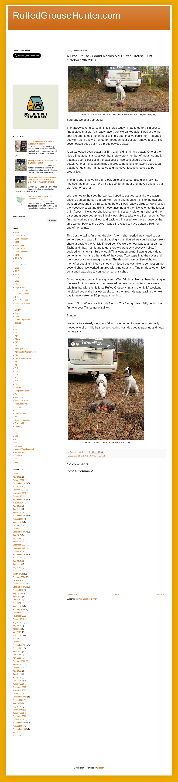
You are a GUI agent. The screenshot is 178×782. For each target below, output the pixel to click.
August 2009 (18, 700)
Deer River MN (21, 300)
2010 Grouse (20, 258)
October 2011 (18, 642)
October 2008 (18, 719)
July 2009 (17, 703)
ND (16, 371)
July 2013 (17, 593)
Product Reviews (22, 404)
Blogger (100, 768)
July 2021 (17, 477)
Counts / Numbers (23, 294)
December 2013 (19, 580)
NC (16, 368)
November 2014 (19, 548)
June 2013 (17, 596)
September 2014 (20, 554)
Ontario (18, 388)
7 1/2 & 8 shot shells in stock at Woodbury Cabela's (41, 143)
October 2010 (18, 668)
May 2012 (17, 632)
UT (16, 430)
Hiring (17, 326)
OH (16, 384)
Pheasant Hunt (21, 400)
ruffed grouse (20, 413)
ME (16, 342)
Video (17, 436)
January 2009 (18, 713)
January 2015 (18, 541)
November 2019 (19, 493)
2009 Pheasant (21, 252)
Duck (17, 307)
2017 (17, 271)
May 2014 (17, 567)
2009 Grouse (20, 248)
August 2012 (18, 622)
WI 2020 (18, 446)
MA (16, 336)
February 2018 (19, 525)
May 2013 (17, 600)
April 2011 (17, 658)
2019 (17, 274)
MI (16, 346)
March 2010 (18, 681)
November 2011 (19, 638)
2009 (17, 242)
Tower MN (19, 423)
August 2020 (18, 487)
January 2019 (18, 512)
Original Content (98, 456)
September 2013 (20, 587)
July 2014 (17, 561)
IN (16, 329)
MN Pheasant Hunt (23, 358)
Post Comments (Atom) (88, 599)
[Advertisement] (70, 37)
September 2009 (20, 697)
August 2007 (18, 726)
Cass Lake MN (21, 290)
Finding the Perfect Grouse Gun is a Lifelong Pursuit (42, 161)
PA (16, 394)
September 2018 (20, 516)
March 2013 (18, 606)
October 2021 (18, 474)
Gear (17, 316)
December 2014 (19, 545)
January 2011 (18, 664)
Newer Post (72, 594)
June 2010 (17, 674)
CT (16, 297)
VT (16, 439)
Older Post (159, 594)
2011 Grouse (20, 265)
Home (116, 594)
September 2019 (20, 499)
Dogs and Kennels (23, 303)
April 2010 (17, 677)
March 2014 (18, 574)
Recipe (18, 407)
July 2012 (17, 626)
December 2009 (19, 687)
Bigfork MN (19, 287)
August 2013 (18, 590)
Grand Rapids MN (81, 456)
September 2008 (20, 723)
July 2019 (17, 506)
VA (16, 433)
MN (90, 456)
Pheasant (19, 397)
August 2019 (18, 503)
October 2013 (18, 583)
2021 (17, 281)
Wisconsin (19, 452)
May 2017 (17, 538)
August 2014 (18, 558)
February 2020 (19, 490)
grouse (18, 323)
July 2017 (17, 535)
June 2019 (17, 509)
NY (16, 381)
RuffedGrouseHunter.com (67, 15)
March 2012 (18, 635)
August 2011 (18, 648)
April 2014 (17, 571)
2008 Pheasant (21, 239)
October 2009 (18, 694)
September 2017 (20, 532)
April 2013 (17, 603)
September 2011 (20, 645)
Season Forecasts (23, 420)
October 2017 (18, 529)
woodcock (19, 455)
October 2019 (18, 496)
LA (16, 333)
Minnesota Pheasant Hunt (26, 352)
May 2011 (17, 655)
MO (16, 362)
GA (16, 313)
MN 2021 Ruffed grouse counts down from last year (41, 197)
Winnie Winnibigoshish (24, 449)
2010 (17, 255)
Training (18, 426)
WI (16, 442)
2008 (17, 232)
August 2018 (18, 519)
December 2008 (19, 716)
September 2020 (20, 483)
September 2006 (20, 729)
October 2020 (18, 480)
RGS (17, 410)
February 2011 (19, 661)
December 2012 (19, 613)
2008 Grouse (20, 235)
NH (16, 375)
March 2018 (18, 522)
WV (16, 459)
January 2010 (18, 684)
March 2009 (18, 710)
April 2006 (17, 736)
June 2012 (17, 629)
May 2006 (17, 732)
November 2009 (19, 690)
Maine (17, 339)
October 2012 (18, 619)
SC (16, 417)
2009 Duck (19, 245)
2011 (17, 261)
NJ (16, 378)
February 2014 (19, 577)
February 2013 (19, 609)
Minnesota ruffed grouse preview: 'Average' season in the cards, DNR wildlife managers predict (42, 179)
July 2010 (17, 671)
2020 (17, 278)
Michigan (19, 349)
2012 (17, 268)
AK (16, 284)
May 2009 (17, 706)
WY (16, 462)
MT (16, 365)
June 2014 (17, 564)
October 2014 (18, 551)
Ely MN (18, 310)
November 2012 (19, 616)
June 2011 (17, 652)
